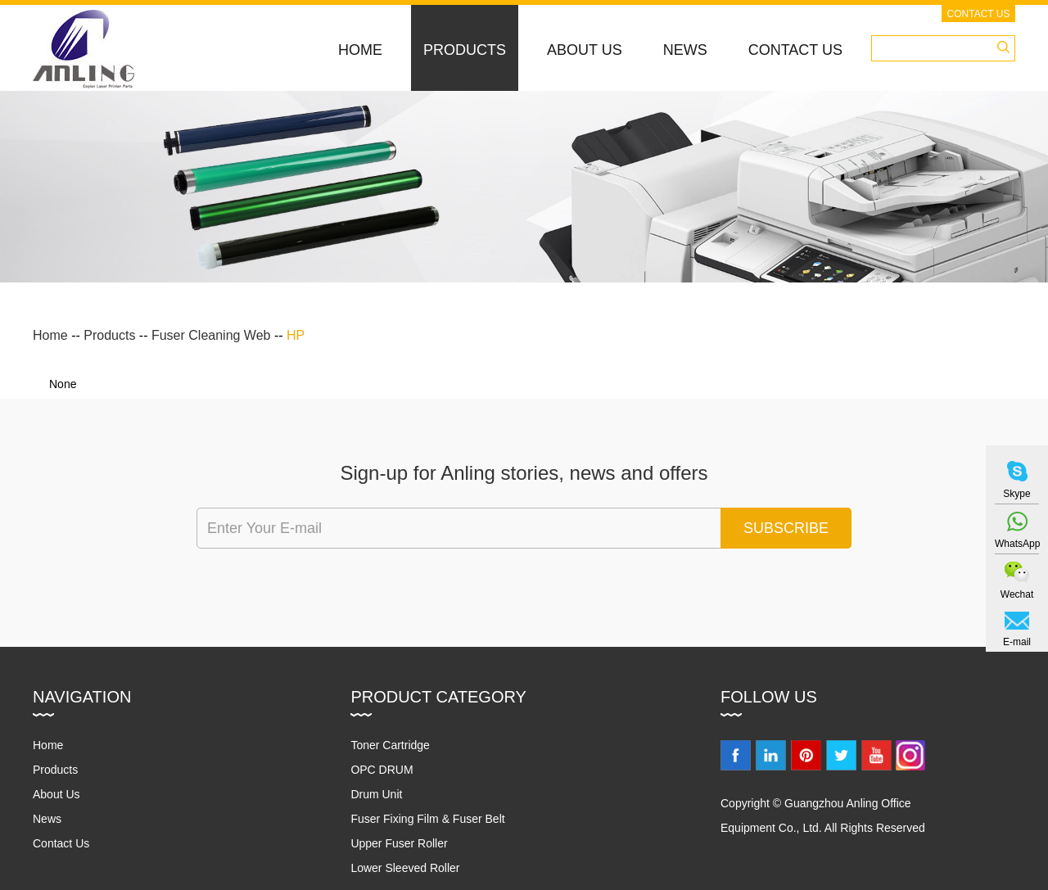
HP (296, 335)
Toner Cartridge (390, 745)
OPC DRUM (381, 769)
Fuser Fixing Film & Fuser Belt (427, 818)
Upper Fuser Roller (398, 843)
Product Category (438, 697)
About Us (584, 50)
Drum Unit (376, 794)
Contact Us (978, 14)
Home (360, 50)
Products (464, 50)
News (685, 50)
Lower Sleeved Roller (404, 867)
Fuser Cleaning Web (211, 335)
